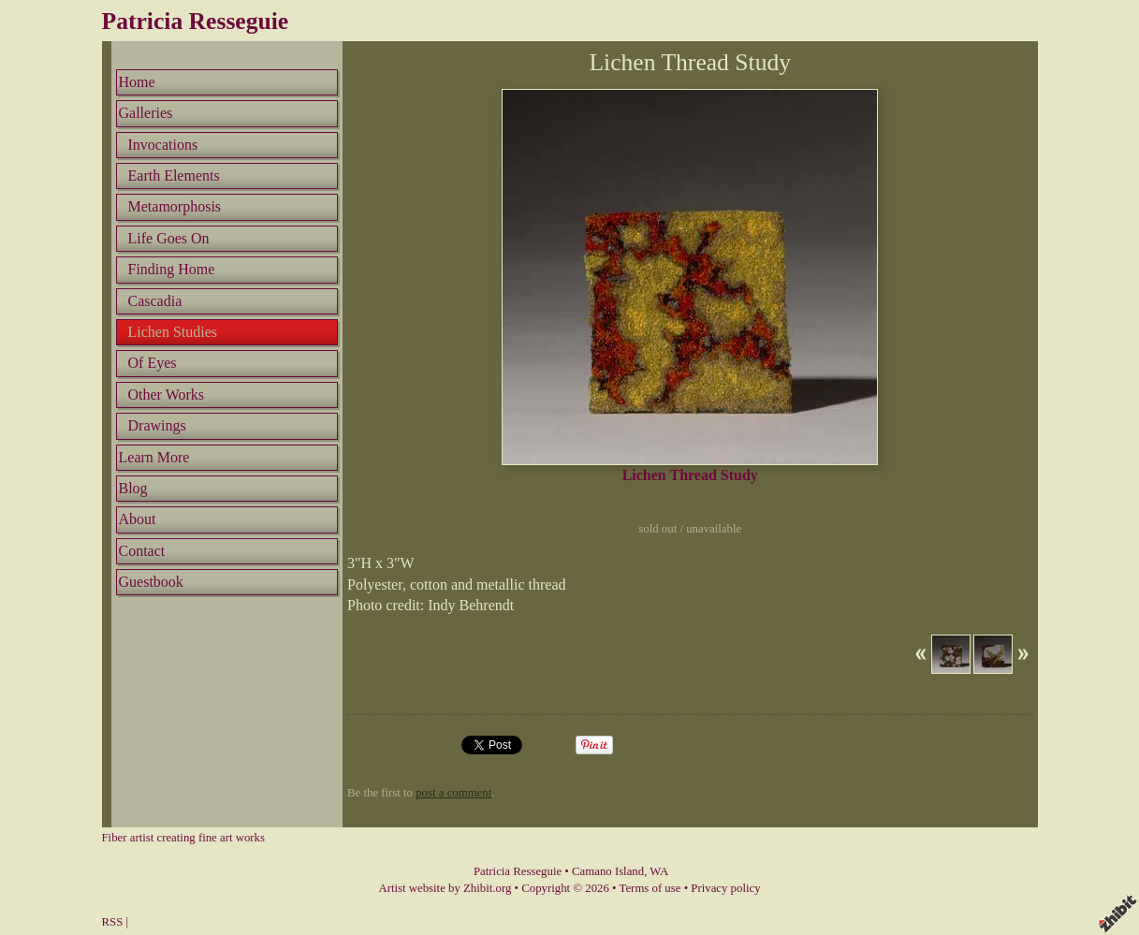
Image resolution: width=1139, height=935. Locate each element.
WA (659, 871)
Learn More (154, 457)
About (137, 519)
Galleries (146, 113)
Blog (133, 488)
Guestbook (151, 582)
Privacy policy (725, 888)
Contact (142, 551)
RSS (113, 921)
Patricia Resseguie (195, 21)
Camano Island (608, 871)
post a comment (453, 792)
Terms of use (650, 888)
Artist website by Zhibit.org (444, 888)
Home (137, 82)
